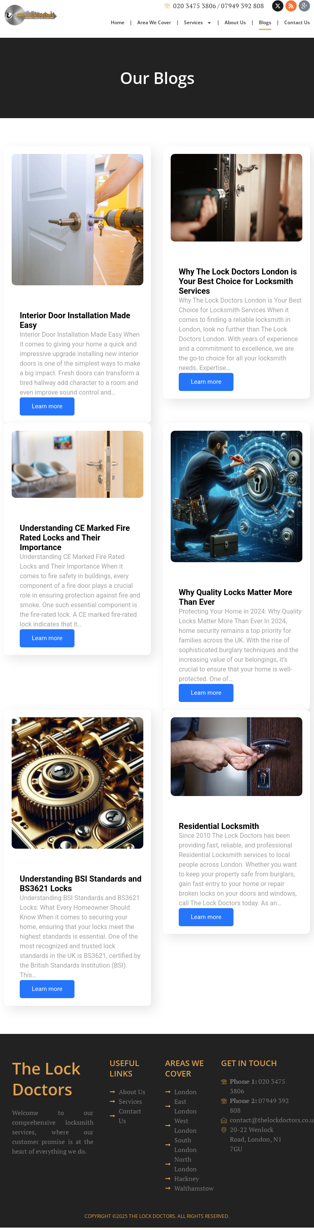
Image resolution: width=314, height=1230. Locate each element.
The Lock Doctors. (152, 1216)
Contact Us (297, 7)
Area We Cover (154, 7)
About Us (235, 7)
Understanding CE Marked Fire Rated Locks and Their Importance (75, 537)
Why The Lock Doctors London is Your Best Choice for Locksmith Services (238, 281)
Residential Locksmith (219, 826)
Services (198, 7)
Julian (197, 566)
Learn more (47, 406)
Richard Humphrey (56, 289)
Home (117, 7)
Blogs (265, 7)
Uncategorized (119, 299)
